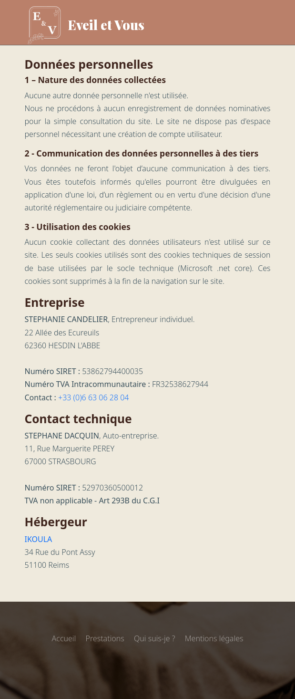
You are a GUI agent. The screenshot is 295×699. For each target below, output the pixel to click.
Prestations (104, 638)
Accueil (64, 638)
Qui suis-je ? (154, 638)
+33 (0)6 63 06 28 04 (93, 397)
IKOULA (38, 539)
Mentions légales (214, 638)
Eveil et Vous (85, 25)
